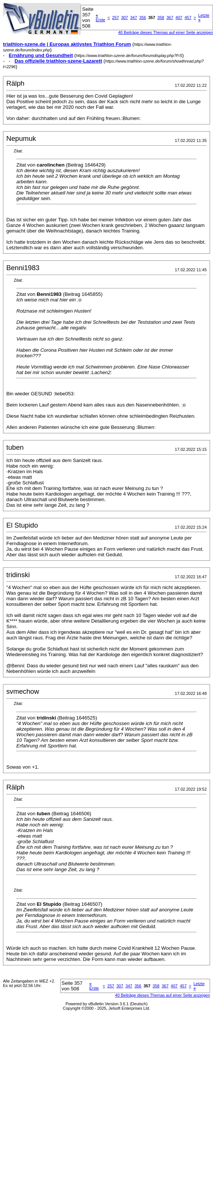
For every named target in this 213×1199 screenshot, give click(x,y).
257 (115, 17)
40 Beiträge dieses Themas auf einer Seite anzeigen (162, 995)
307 (124, 17)
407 (178, 17)
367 (170, 17)
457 (187, 17)
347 (133, 17)
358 (160, 17)
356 (142, 17)
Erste (100, 17)
